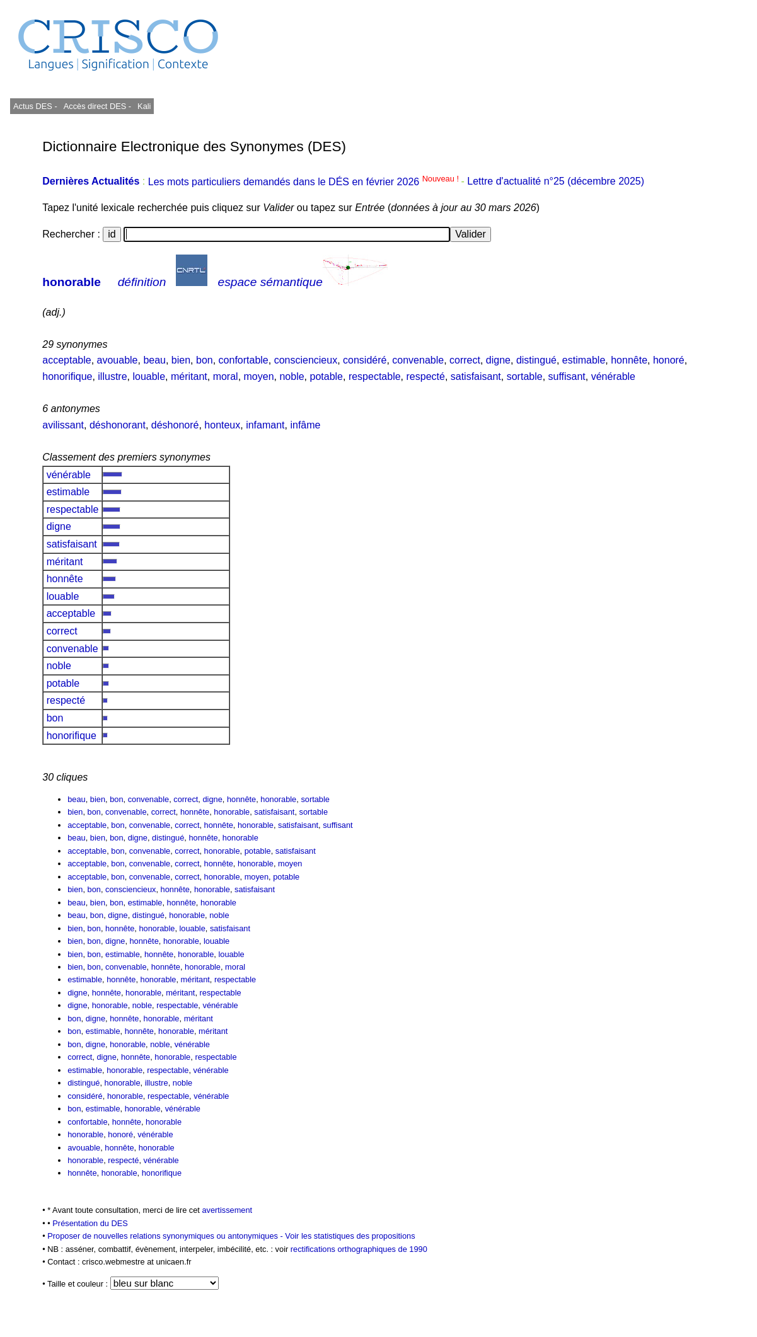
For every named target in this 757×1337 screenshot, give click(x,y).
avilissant (63, 425)
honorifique (67, 376)
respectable (375, 376)
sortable (525, 376)
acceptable (66, 360)
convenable (418, 360)
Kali (144, 106)
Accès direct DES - (97, 106)
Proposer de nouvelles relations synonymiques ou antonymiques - (166, 1236)
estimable (583, 360)
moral (225, 376)
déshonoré (175, 425)
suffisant (567, 376)
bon (204, 360)
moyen (259, 376)
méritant (189, 376)
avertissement (227, 1210)
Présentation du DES (90, 1223)
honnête (629, 360)
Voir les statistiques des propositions (350, 1236)
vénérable (613, 376)
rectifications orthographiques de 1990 (359, 1249)
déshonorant (118, 425)
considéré (364, 360)
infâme (305, 425)
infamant (265, 425)
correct (464, 360)
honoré (669, 360)
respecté (426, 376)
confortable (244, 360)
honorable (71, 282)
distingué (536, 360)
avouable (117, 360)
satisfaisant (476, 376)
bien (180, 360)
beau (154, 360)
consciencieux (306, 360)
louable (148, 376)
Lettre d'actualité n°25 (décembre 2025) (555, 181)
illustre (112, 376)
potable (327, 376)
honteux (222, 425)
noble (291, 376)
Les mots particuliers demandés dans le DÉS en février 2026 (304, 181)
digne (498, 360)
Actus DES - (35, 106)
